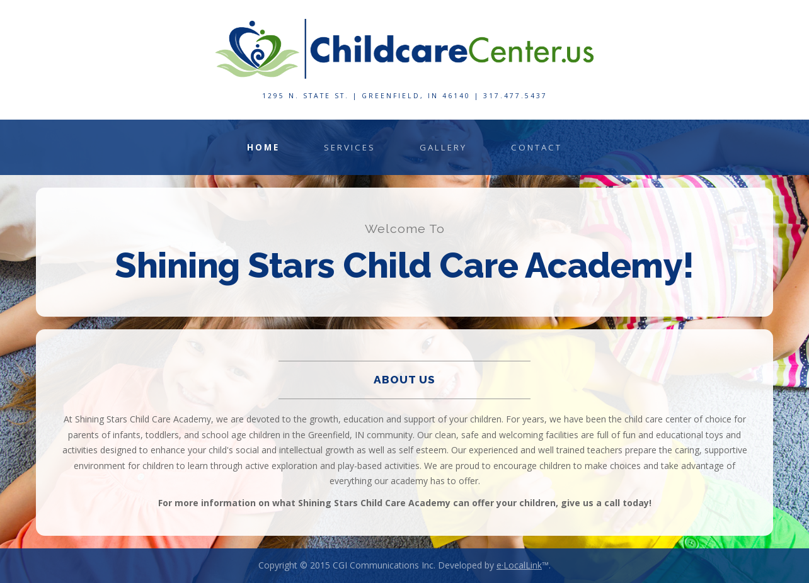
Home (263, 147)
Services (350, 147)
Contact (536, 147)
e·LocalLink (519, 565)
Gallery (443, 147)
